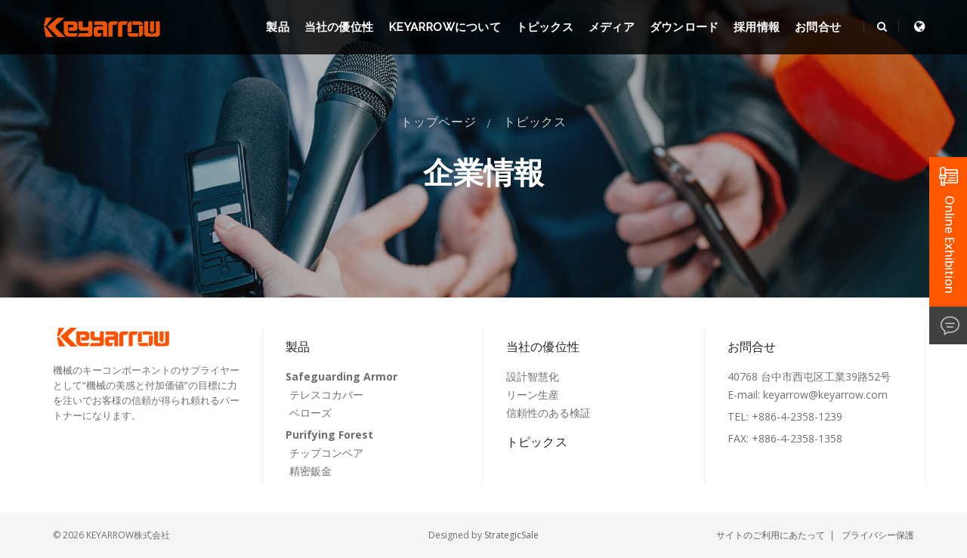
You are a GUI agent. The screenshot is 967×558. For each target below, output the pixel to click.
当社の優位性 (338, 27)
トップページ (438, 122)
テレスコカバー (326, 394)
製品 (277, 27)
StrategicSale (511, 535)
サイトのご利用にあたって (770, 535)
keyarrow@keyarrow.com (825, 394)
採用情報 (757, 27)
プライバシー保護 (878, 535)
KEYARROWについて (444, 27)
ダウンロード (684, 27)
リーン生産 (532, 394)
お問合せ (818, 27)
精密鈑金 (310, 471)
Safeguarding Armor (341, 376)
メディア (612, 27)
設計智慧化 (532, 376)
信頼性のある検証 (548, 412)
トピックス (544, 27)
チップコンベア (326, 452)
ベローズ (310, 412)
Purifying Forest (329, 434)
